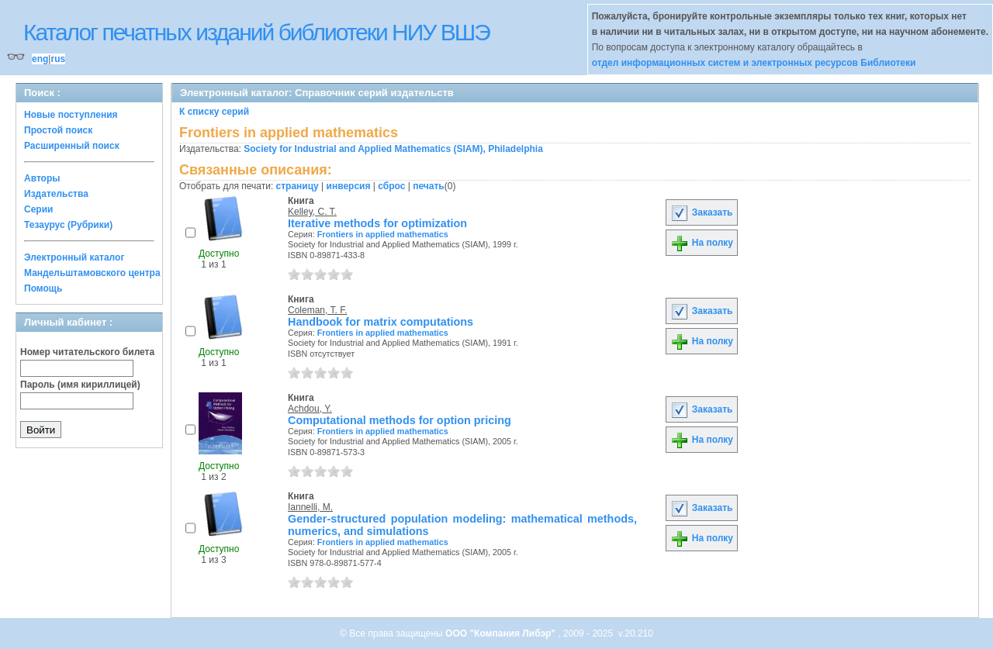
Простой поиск (58, 130)
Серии (38, 209)
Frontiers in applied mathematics (382, 234)
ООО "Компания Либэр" (501, 633)
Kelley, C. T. (312, 211)
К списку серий (214, 111)
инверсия (349, 186)
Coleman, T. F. (317, 310)
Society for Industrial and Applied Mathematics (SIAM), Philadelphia (393, 148)
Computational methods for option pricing (399, 420)
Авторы (42, 178)
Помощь (43, 288)
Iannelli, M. (310, 507)
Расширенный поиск (71, 145)
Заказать (701, 212)
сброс (391, 186)
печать (429, 186)
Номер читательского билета (87, 352)
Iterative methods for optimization (377, 223)
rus (57, 59)
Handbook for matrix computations (380, 322)
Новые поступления (71, 114)
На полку (701, 242)
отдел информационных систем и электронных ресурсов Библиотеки (754, 62)
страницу (297, 186)
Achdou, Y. (310, 408)
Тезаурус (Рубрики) (68, 224)
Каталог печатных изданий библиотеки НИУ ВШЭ (256, 32)
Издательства (56, 193)
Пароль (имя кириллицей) (80, 384)
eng (40, 59)
